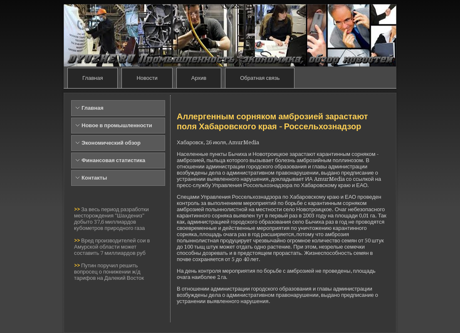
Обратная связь (259, 78)
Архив (198, 78)
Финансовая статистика (113, 160)
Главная (92, 78)
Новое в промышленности (117, 125)
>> (77, 209)
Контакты (94, 178)
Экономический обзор (111, 143)
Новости (146, 78)
